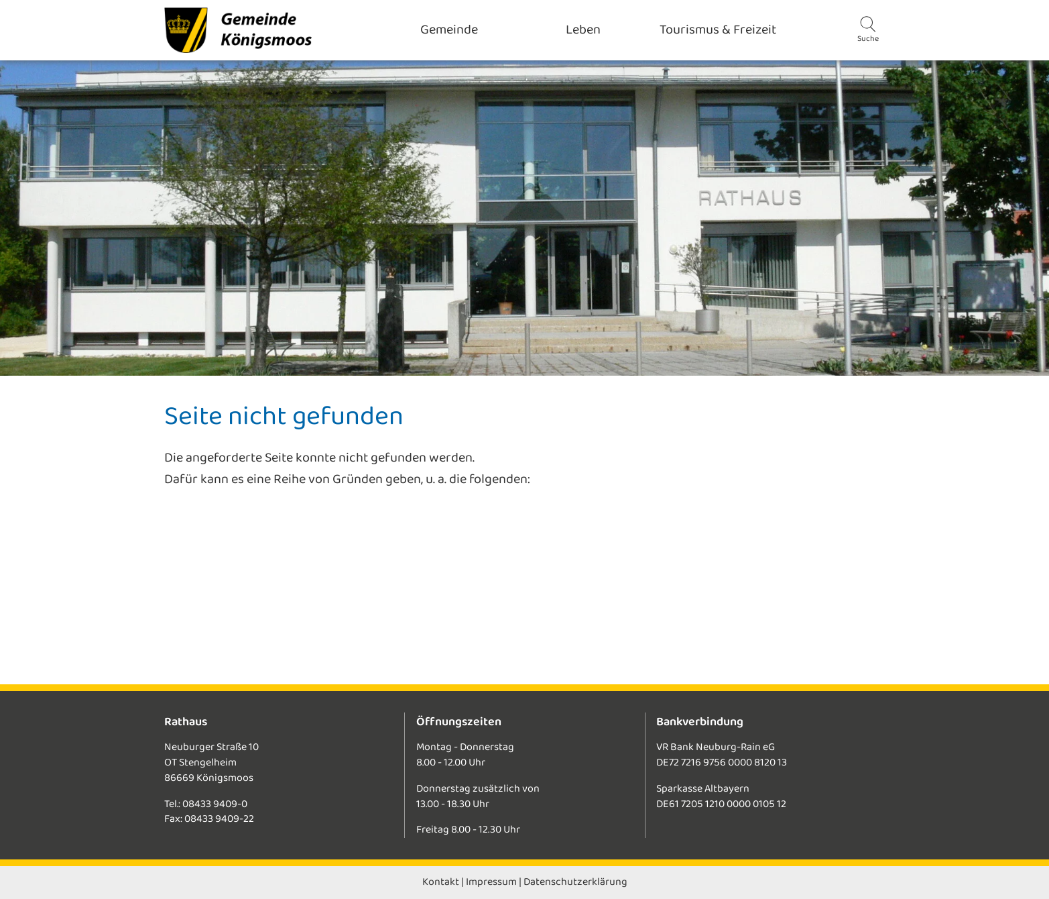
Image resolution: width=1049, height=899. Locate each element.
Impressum (491, 882)
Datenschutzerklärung (575, 882)
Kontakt (440, 882)
